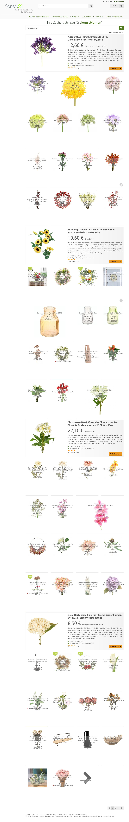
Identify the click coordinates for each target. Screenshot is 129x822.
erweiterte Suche (116, 32)
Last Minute (98, 17)
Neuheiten (86, 17)
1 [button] (112, 808)
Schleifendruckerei (114, 17)
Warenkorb (108, 1)
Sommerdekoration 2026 (39, 17)
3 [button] (118, 808)
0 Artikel (114, 6)
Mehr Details (115, 68)
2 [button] (115, 808)
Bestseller (75, 17)
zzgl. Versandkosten (46, 814)
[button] (122, 808)
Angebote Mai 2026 (60, 17)
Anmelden (119, 1)
